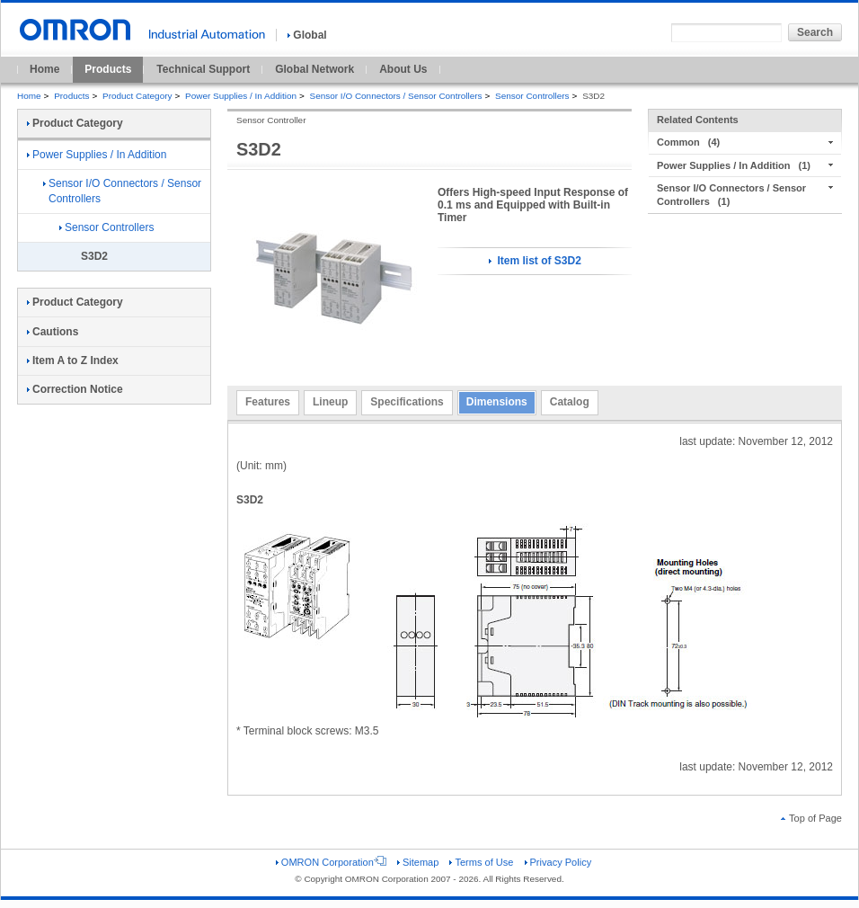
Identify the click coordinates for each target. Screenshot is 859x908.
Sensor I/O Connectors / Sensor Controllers (396, 96)
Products (107, 69)
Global (307, 35)
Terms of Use (481, 862)
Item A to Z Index (73, 360)
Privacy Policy (558, 862)
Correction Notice (75, 389)
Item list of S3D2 (535, 260)
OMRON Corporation (331, 862)
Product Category (137, 96)
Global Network (314, 69)
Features (267, 402)
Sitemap (417, 862)
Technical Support (203, 69)
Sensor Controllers (532, 96)
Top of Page (811, 818)
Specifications (406, 402)
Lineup (330, 402)
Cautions (52, 331)
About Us (403, 69)
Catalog (569, 402)
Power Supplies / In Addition (241, 96)
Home (44, 69)
